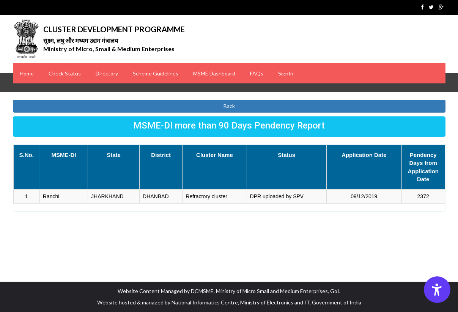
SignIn (285, 73)
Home (27, 73)
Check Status (65, 73)
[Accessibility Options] (437, 289)
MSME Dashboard (214, 73)
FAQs (256, 73)
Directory (107, 73)
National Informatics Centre (205, 302)
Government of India (336, 302)
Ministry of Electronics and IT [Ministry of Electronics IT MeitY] (275, 302)
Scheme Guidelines (155, 73)
